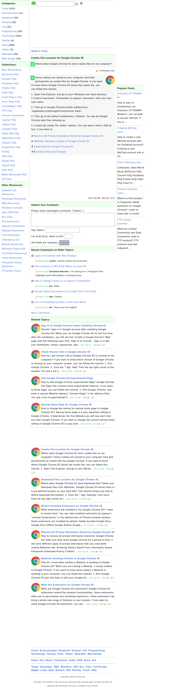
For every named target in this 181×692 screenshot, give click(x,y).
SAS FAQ (7, 156)
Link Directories (11, 235)
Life (4, 27)
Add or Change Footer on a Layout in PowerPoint (62, 284)
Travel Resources (12, 258)
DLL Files (7, 217)
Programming (9, 31)
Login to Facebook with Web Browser (56, 258)
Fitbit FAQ (7, 92)
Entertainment (10, 13)
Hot (42, 663)
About (48, 663)
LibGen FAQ (9, 124)
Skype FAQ (8, 161)
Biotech (60, 673)
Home (34, 51)
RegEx (35, 673)
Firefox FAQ (8, 88)
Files (89, 669)
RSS (79, 663)
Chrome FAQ (9, 79)
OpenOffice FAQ (11, 138)
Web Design (9, 58)
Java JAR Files (10, 212)
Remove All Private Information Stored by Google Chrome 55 (68, 136)
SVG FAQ (7, 170)
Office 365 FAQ (10, 133)
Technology (8, 36)
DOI (68, 673)
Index (72, 663)
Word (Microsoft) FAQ (14, 174)
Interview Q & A (11, 240)
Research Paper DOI (13, 249)
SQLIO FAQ (8, 165)
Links (43, 673)
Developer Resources (14, 199)
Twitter (5, 49)
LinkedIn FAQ (9, 129)
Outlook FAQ (9, 143)
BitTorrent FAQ (10, 74)
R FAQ (5, 152)
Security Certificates (13, 226)
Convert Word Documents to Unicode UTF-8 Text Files (65, 294)
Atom (87, 663)
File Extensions (10, 221)
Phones (76, 673)
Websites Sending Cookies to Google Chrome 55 (61, 141)
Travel (86, 673)
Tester (35, 669)
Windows (66, 669)
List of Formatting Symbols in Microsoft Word (60, 305)
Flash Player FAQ (12, 97)
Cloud (5, 8)
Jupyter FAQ (9, 120)
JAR (75, 669)
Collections (61, 663)
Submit (64, 245)
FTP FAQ (7, 111)
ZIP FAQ (6, 179)
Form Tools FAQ (11, 102)
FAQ (94, 673)
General (6, 22)
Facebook (7, 18)
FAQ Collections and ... (130, 162)
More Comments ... (42, 315)
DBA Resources (11, 203)
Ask (94, 663)
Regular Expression (13, 230)
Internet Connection (13, 115)
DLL (81, 669)
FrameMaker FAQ (12, 106)
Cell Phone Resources (14, 253)
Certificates (100, 669)
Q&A (51, 673)
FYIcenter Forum (11, 271)
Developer (46, 669)
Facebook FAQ (10, 83)
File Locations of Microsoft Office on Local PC (61, 269)
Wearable (7, 54)
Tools (5, 45)
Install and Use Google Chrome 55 (53, 146)
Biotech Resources (12, 244)
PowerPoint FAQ (11, 147)
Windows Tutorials (12, 208)
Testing (6, 40)
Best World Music (12, 70)
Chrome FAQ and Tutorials (51, 152)
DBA (56, 669)
